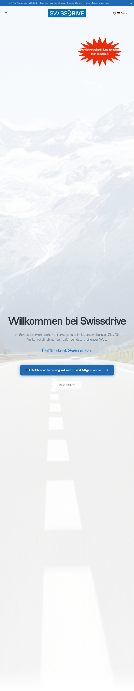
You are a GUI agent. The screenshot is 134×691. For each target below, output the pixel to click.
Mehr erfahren (67, 385)
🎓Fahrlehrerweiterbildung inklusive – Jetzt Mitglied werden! (67, 371)
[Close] (130, 3)
